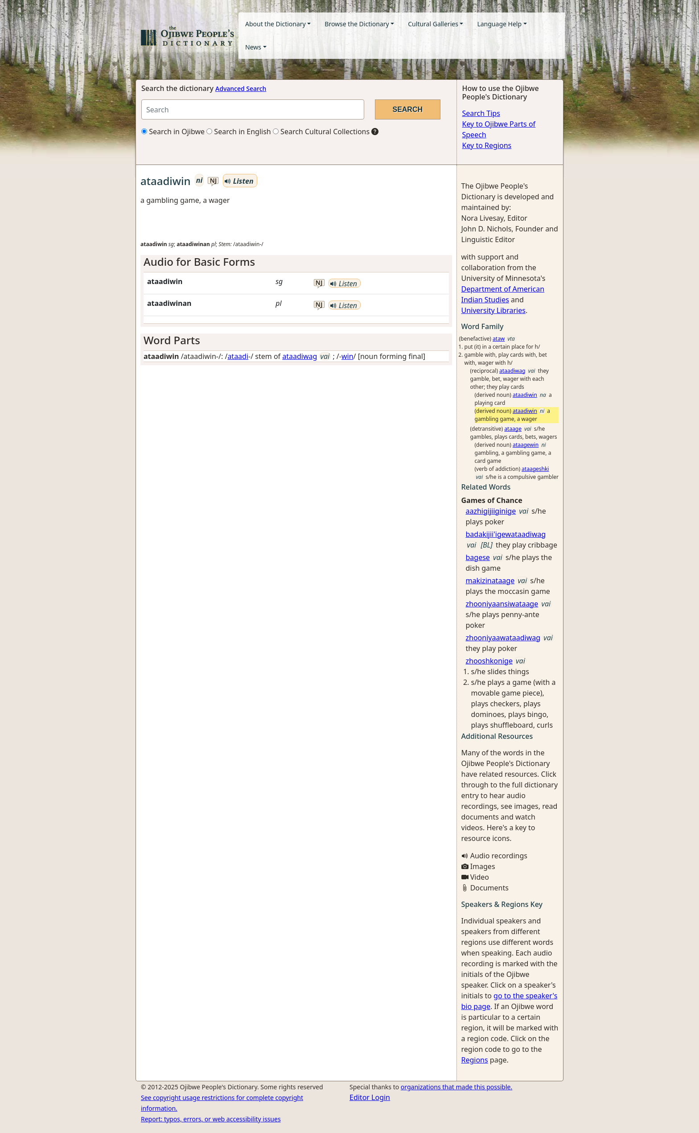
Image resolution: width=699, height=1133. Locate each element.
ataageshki (535, 469)
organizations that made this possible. (456, 1087)
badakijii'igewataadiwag (506, 534)
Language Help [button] (499, 24)
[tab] (296, 261)
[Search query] (252, 109)
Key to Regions (487, 145)
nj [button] (213, 181)
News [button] (253, 47)
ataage (513, 429)
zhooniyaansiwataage (502, 604)
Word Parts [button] (172, 340)
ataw (499, 338)
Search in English (238, 131)
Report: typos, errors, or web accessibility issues (211, 1119)
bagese (478, 557)
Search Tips (481, 113)
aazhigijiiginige (491, 511)
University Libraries (493, 310)
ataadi (237, 356)
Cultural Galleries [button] (433, 24)
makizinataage (490, 580)
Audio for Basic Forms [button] (199, 261)
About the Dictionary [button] (275, 24)
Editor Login (370, 1097)
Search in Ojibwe (173, 131)
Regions (474, 1060)
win (347, 356)
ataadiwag (299, 356)
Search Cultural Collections (321, 131)
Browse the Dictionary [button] (357, 24)
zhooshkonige (489, 661)
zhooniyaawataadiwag (503, 638)
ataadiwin (525, 395)
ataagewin (526, 445)
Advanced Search (240, 88)
